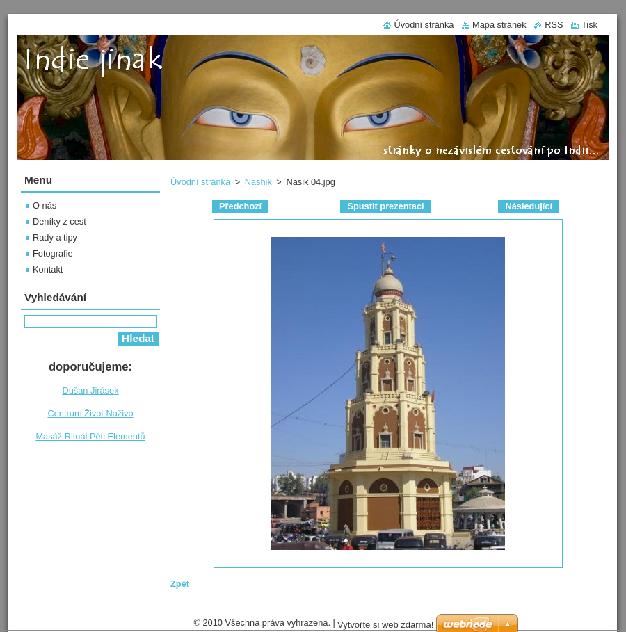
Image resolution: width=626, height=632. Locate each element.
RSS (554, 24)
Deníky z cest (59, 221)
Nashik (258, 182)
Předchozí (240, 206)
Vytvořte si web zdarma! (385, 624)
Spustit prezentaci (385, 206)
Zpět (179, 583)
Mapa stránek (499, 24)
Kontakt (48, 269)
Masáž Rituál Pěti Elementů (90, 436)
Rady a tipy (55, 237)
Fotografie (53, 253)
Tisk (589, 24)
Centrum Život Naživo (90, 413)
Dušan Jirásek (90, 390)
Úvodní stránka (200, 182)
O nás (44, 205)
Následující (528, 206)
